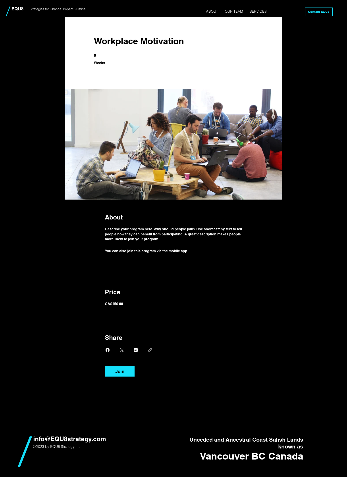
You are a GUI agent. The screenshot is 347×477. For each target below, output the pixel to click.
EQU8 (17, 9)
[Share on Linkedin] (136, 350)
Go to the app (200, 251)
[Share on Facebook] (107, 350)
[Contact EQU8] (319, 12)
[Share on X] (121, 350)
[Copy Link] (150, 350)
